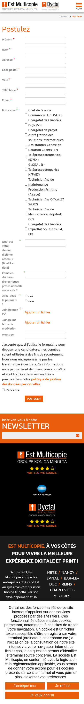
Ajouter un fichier (37, 312)
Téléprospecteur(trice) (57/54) (44, 157)
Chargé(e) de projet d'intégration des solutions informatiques (45, 134)
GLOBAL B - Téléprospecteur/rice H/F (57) (43, 169)
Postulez (77, 16)
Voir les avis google (42, 470)
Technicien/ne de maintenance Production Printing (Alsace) (42, 187)
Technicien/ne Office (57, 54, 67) (46, 202)
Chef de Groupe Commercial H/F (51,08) (45, 112)
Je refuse (62, 686)
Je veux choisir (42, 695)
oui (30, 296)
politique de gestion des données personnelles (31, 381)
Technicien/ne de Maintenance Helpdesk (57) (45, 214)
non (31, 301)
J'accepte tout (25, 686)
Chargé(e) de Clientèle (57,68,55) (44, 122)
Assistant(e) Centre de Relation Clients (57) (44, 147)
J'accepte (13, 390)
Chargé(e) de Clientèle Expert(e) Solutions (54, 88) (45, 229)
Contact (64, 16)
